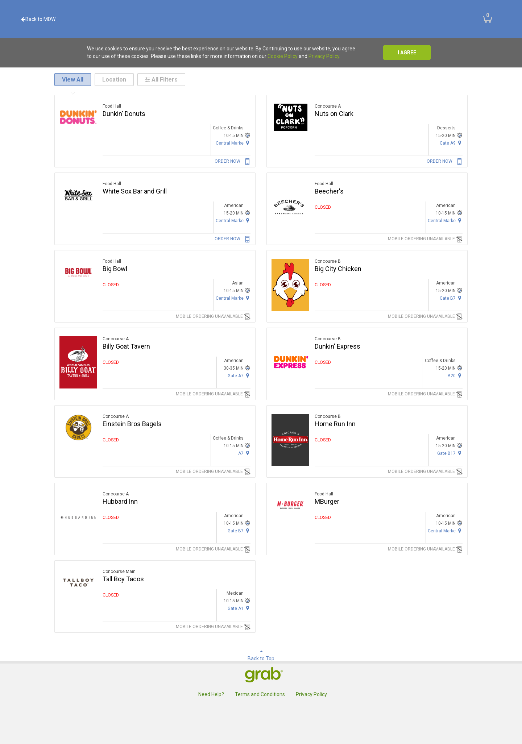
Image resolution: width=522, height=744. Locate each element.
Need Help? (211, 694)
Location (114, 79)
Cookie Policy (283, 56)
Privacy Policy (323, 56)
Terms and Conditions (260, 694)
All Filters (161, 79)
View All (72, 79)
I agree (407, 52)
